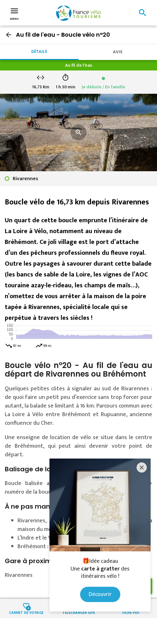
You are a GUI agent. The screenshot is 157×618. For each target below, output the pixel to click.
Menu (14, 13)
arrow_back (8, 35)
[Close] (142, 467)
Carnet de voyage (26, 612)
